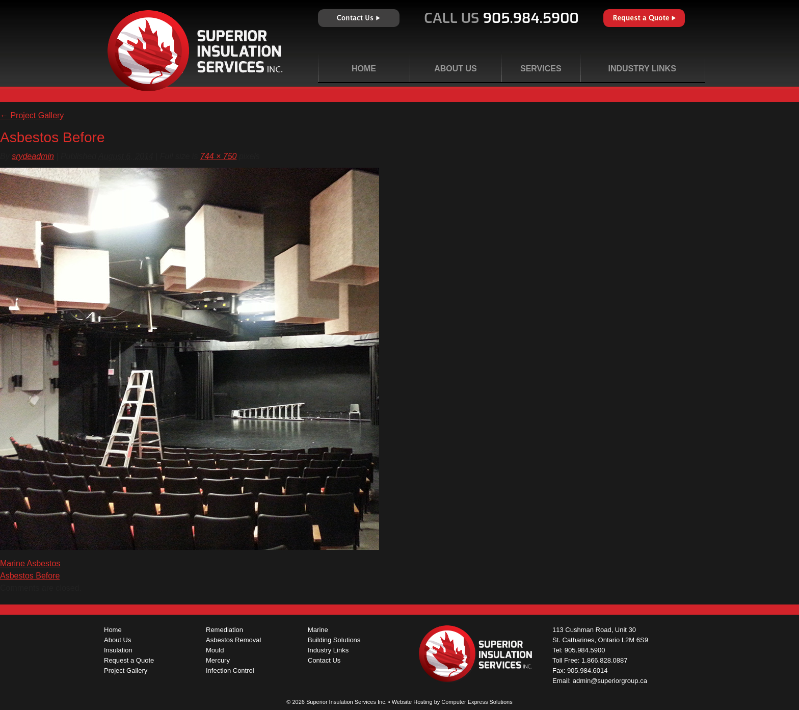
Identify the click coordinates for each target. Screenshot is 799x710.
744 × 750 (218, 156)
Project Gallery (32, 115)
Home (364, 68)
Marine (318, 630)
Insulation (118, 650)
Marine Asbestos (30, 563)
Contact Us (359, 18)
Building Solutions (334, 640)
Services (541, 68)
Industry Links (642, 68)
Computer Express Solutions (476, 702)
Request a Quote (644, 18)
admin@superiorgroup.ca (610, 681)
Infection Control (230, 670)
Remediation (224, 630)
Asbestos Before (30, 575)
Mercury (218, 660)
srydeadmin (33, 156)
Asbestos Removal (233, 640)
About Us (455, 68)
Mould (215, 650)
